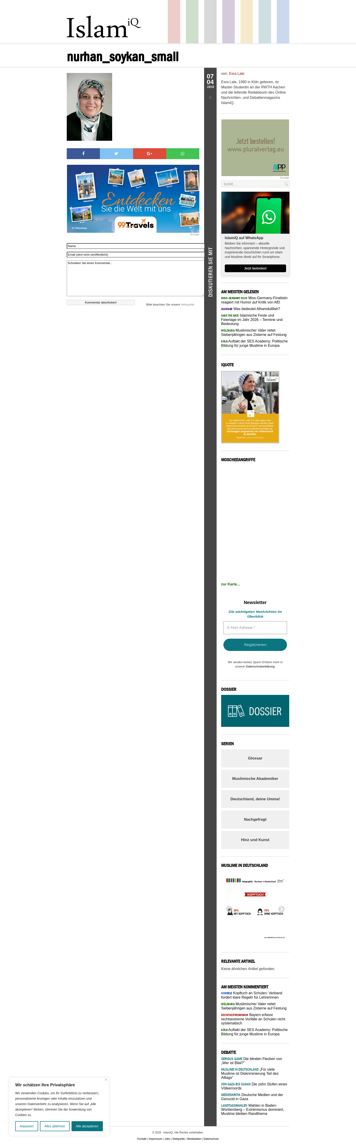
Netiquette (187, 304)
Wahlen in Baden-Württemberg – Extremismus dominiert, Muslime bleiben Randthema (252, 1110)
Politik (174, 21)
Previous (228, 908)
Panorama (283, 21)
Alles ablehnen (54, 1126)
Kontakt (142, 1138)
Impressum (155, 1138)
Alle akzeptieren (87, 1126)
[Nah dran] (106, 1080)
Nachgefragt (255, 819)
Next (280, 908)
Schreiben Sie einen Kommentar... (135, 278)
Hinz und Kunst (255, 840)
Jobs (167, 1138)
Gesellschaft (192, 21)
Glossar (255, 758)
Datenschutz (211, 1138)
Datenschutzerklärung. (260, 666)
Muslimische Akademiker (255, 778)
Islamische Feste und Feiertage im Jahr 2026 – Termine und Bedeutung (251, 319)
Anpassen (27, 1126)
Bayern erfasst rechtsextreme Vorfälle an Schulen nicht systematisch (253, 1019)
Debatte (265, 21)
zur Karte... (230, 584)
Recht (246, 21)
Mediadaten (194, 1138)
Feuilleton (228, 21)
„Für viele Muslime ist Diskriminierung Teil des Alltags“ (250, 1073)
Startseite (210, 21)
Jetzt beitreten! (255, 268)
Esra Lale (237, 73)
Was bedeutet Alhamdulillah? (250, 309)
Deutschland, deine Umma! (255, 799)
